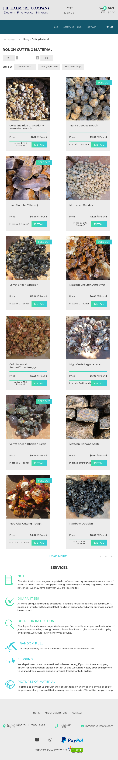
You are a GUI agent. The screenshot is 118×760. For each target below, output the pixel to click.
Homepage (9, 39)
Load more (58, 556)
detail (39, 144)
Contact (92, 27)
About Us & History (73, 27)
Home (55, 27)
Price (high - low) (49, 66)
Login (69, 7)
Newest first (25, 66)
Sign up (69, 12)
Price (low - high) (73, 66)
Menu (107, 27)
